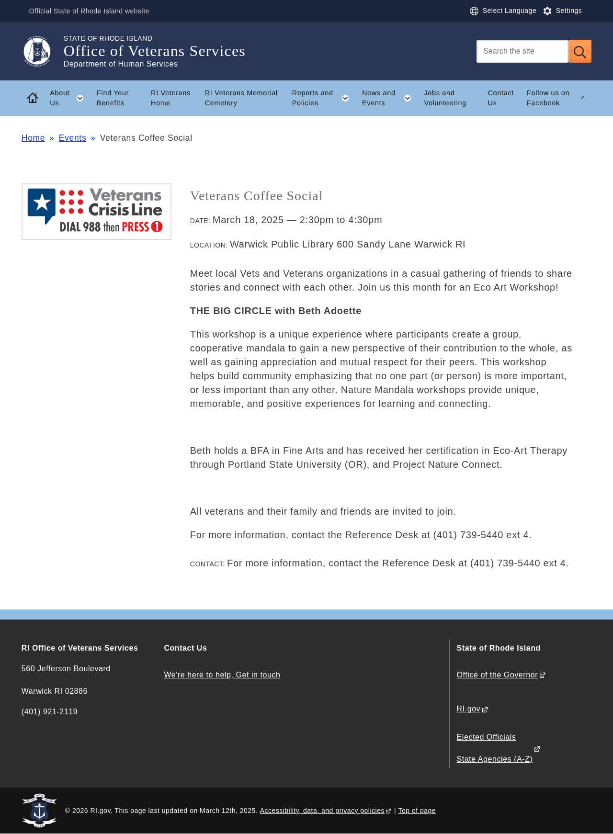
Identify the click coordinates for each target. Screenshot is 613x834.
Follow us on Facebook (548, 98)
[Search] (522, 51)
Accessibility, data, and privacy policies (322, 810)
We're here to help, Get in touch (222, 675)
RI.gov (469, 709)
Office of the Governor (497, 675)
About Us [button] (70, 98)
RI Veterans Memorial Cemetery (241, 98)
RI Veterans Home (171, 98)
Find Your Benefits (113, 98)
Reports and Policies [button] (324, 98)
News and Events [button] (390, 98)
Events (73, 138)
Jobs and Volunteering (445, 98)
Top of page (417, 810)
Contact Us (501, 98)
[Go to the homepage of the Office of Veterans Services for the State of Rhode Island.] (43, 51)
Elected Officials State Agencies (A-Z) (495, 748)
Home (33, 138)
